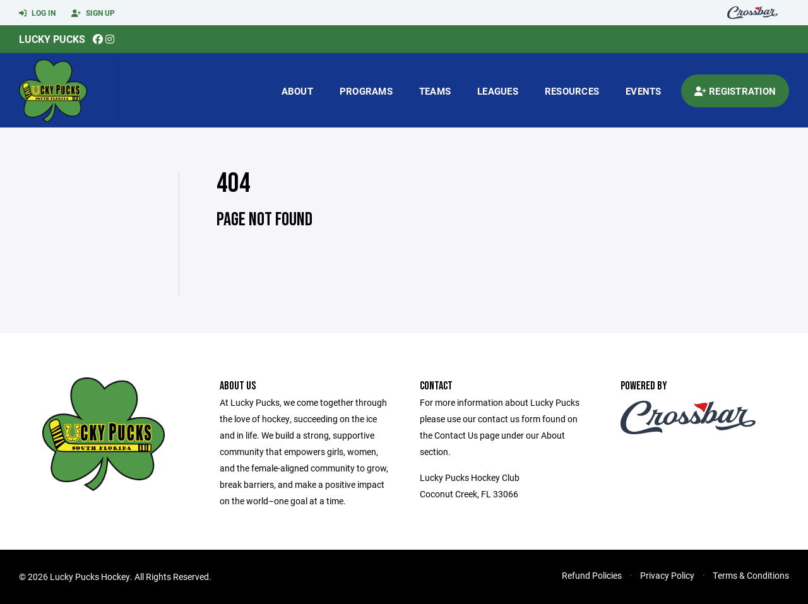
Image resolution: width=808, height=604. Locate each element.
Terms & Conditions (751, 575)
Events (644, 91)
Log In (37, 13)
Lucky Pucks (52, 38)
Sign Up (93, 13)
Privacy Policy (667, 575)
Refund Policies (592, 575)
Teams (435, 91)
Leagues (497, 91)
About (297, 91)
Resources (572, 91)
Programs (366, 91)
